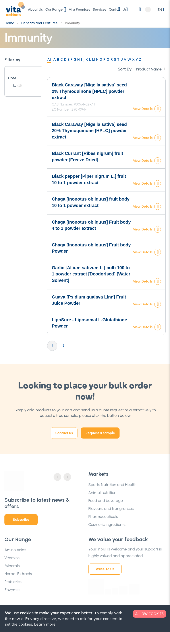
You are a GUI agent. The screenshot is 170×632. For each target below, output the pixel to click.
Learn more (45, 624)
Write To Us (105, 569)
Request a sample (100, 433)
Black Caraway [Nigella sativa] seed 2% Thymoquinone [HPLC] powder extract (89, 91)
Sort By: (125, 69)
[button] (161, 10)
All (49, 60)
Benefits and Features (39, 23)
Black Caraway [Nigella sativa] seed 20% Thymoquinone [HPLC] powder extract (89, 130)
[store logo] (14, 9)
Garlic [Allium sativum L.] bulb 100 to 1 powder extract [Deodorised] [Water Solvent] (91, 274)
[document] (85, 618)
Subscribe (21, 519)
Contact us (64, 433)
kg (18, 86)
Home (9, 23)
